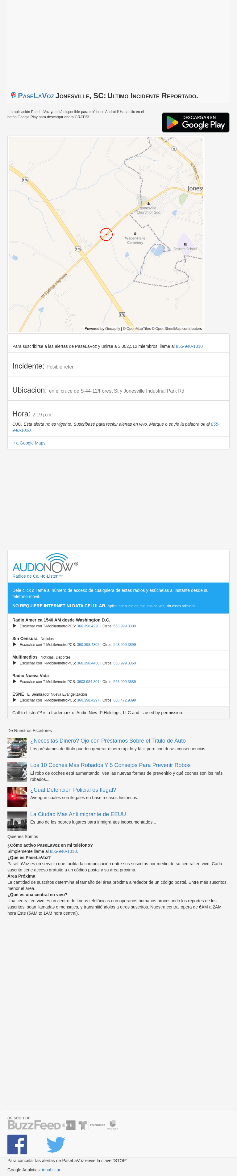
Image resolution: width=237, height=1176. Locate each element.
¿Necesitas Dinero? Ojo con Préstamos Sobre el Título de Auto (108, 741)
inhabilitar (51, 1169)
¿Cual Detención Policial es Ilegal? (73, 790)
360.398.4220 (88, 626)
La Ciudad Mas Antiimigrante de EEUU (78, 814)
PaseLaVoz (36, 95)
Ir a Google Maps (28, 442)
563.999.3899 (125, 645)
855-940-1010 (189, 346)
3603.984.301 (88, 682)
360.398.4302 (88, 645)
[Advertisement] (84, 43)
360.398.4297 (88, 700)
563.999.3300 (125, 626)
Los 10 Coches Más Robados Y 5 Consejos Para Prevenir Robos (110, 765)
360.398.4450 (88, 663)
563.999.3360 (125, 663)
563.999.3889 (125, 682)
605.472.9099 (125, 700)
